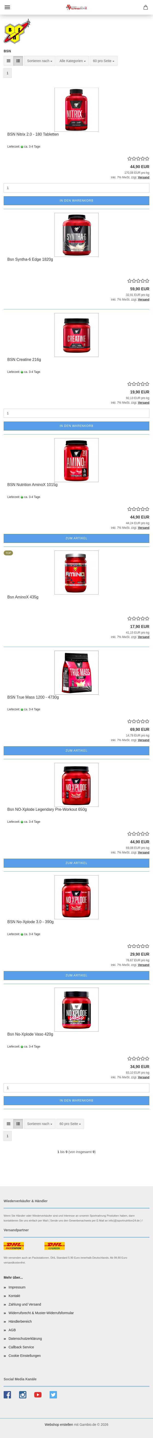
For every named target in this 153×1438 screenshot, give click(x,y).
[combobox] (39, 61)
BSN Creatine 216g (24, 359)
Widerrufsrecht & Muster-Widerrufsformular (41, 1313)
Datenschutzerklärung (25, 1339)
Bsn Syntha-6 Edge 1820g (30, 259)
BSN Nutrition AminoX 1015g (32, 485)
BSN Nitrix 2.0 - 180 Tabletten (33, 134)
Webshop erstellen (59, 1425)
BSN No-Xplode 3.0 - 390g (30, 922)
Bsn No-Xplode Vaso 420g (30, 1034)
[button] (8, 61)
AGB (12, 1330)
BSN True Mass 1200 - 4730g (33, 697)
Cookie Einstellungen (25, 1356)
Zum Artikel (76, 538)
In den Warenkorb (76, 200)
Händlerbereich (20, 1321)
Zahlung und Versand (25, 1304)
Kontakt (14, 1296)
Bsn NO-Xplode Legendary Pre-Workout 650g (47, 809)
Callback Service (21, 1347)
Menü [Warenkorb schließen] (7, 7)
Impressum (17, 1287)
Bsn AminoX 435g (22, 597)
